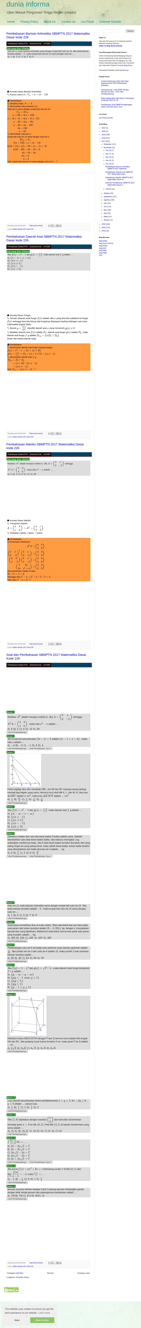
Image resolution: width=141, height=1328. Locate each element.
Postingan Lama (83, 1300)
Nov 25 (109, 160)
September (108, 197)
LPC (100, 255)
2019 (104, 135)
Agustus (107, 200)
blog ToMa (103, 253)
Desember (108, 144)
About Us (50, 21)
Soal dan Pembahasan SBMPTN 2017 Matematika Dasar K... (119, 184)
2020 (104, 131)
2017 (104, 141)
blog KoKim (103, 246)
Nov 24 (109, 164)
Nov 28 (109, 150)
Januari (107, 220)
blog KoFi (102, 248)
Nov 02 (109, 189)
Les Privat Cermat (106, 118)
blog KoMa (103, 241)
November (108, 148)
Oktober (107, 193)
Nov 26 (109, 157)
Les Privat (87, 21)
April (106, 213)
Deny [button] (17, 1320)
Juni (105, 207)
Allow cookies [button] (42, 1320)
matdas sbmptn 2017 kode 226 (22, 227)
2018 (104, 138)
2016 (104, 224)
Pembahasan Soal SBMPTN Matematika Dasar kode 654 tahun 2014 (116, 106)
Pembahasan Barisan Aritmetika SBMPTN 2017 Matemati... (117, 168)
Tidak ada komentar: (36, 223)
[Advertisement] (48, 75)
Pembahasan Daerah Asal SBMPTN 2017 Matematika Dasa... (119, 173)
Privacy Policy (29, 21)
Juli (105, 203)
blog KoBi (102, 250)
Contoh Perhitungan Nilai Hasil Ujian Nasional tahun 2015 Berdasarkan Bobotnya (115, 83)
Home (11, 21)
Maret (106, 217)
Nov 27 (109, 154)
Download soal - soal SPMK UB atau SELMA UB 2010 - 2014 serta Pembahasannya (115, 92)
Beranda (50, 1300)
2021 (104, 128)
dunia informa (28, 4)
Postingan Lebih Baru (15, 1300)
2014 (104, 231)
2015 (104, 228)
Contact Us (68, 21)
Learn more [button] (44, 1313)
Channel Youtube (110, 21)
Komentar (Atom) (22, 1304)
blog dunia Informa (106, 243)
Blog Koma (128, 65)
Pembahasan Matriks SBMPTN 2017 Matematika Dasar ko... (119, 179)
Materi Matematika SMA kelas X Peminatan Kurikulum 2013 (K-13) (117, 99)
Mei (105, 210)
